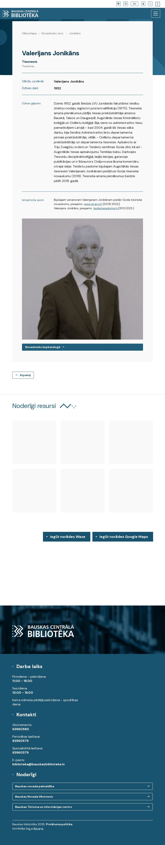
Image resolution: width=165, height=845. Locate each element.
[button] (143, 3)
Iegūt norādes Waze (67, 536)
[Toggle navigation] (155, 13)
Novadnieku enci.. (53, 33)
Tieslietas (28, 66)
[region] (82, 569)
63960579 (20, 741)
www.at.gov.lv (93, 204)
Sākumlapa (29, 33)
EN (134, 3)
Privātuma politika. (59, 824)
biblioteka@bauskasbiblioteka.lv (38, 764)
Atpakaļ (23, 375)
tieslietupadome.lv (105, 208)
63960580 (20, 729)
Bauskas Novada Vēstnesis (34, 796)
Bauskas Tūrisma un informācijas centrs (43, 807)
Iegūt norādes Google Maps (123, 538)
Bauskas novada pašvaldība (34, 786)
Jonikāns (75, 33)
